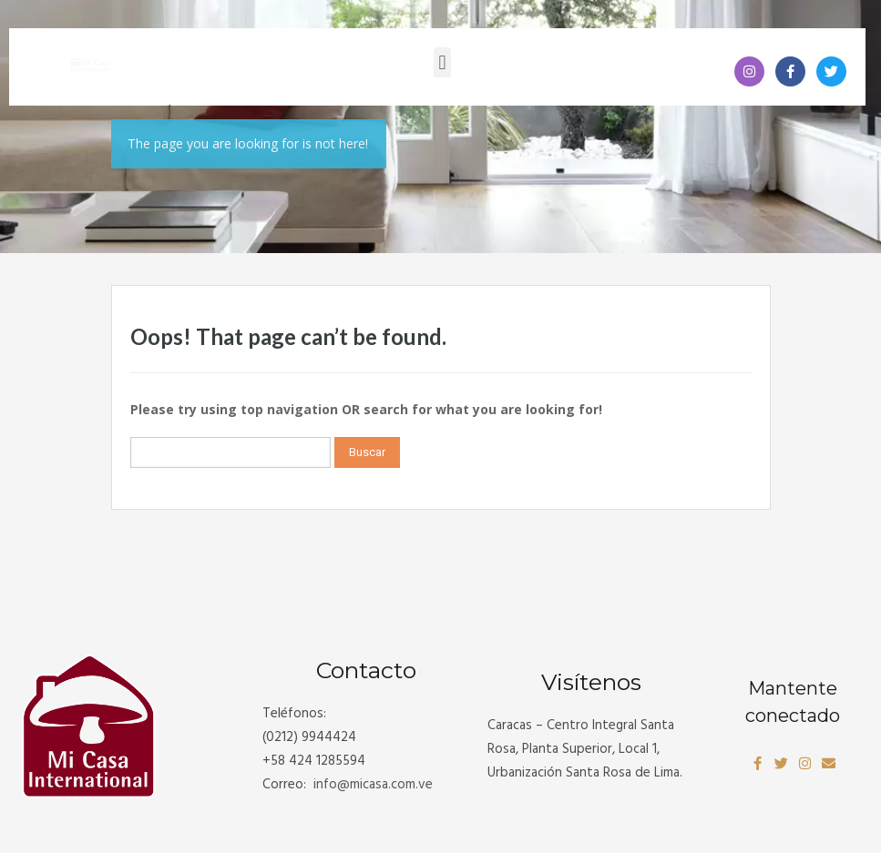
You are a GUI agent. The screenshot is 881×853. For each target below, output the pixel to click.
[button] (442, 62)
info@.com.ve (373, 785)
